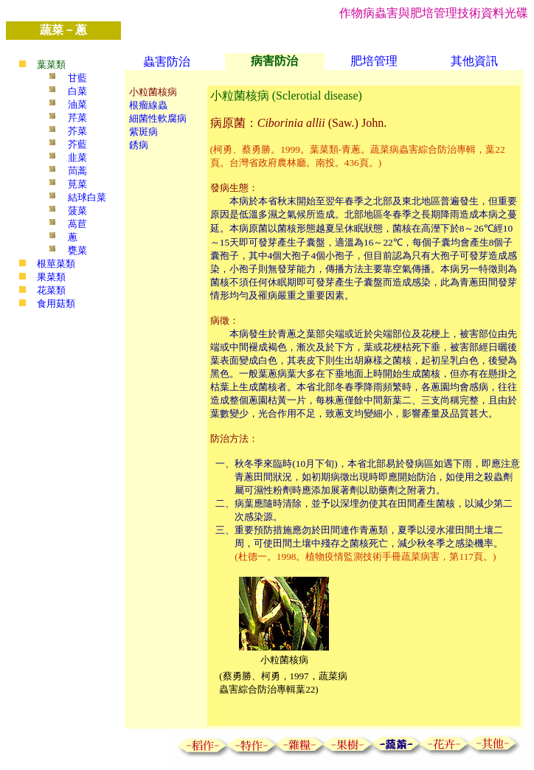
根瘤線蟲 (148, 105)
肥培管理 (374, 61)
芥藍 (77, 144)
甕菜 (77, 250)
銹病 (138, 144)
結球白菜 (87, 197)
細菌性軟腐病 (158, 118)
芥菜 (77, 130)
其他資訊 (474, 61)
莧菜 (77, 184)
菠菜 (77, 210)
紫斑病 (143, 131)
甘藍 (77, 77)
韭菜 (77, 157)
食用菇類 (56, 303)
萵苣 (77, 223)
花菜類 (51, 290)
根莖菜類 (56, 263)
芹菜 (77, 117)
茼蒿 (77, 170)
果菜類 (51, 276)
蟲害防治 (166, 61)
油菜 (77, 104)
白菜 (77, 91)
